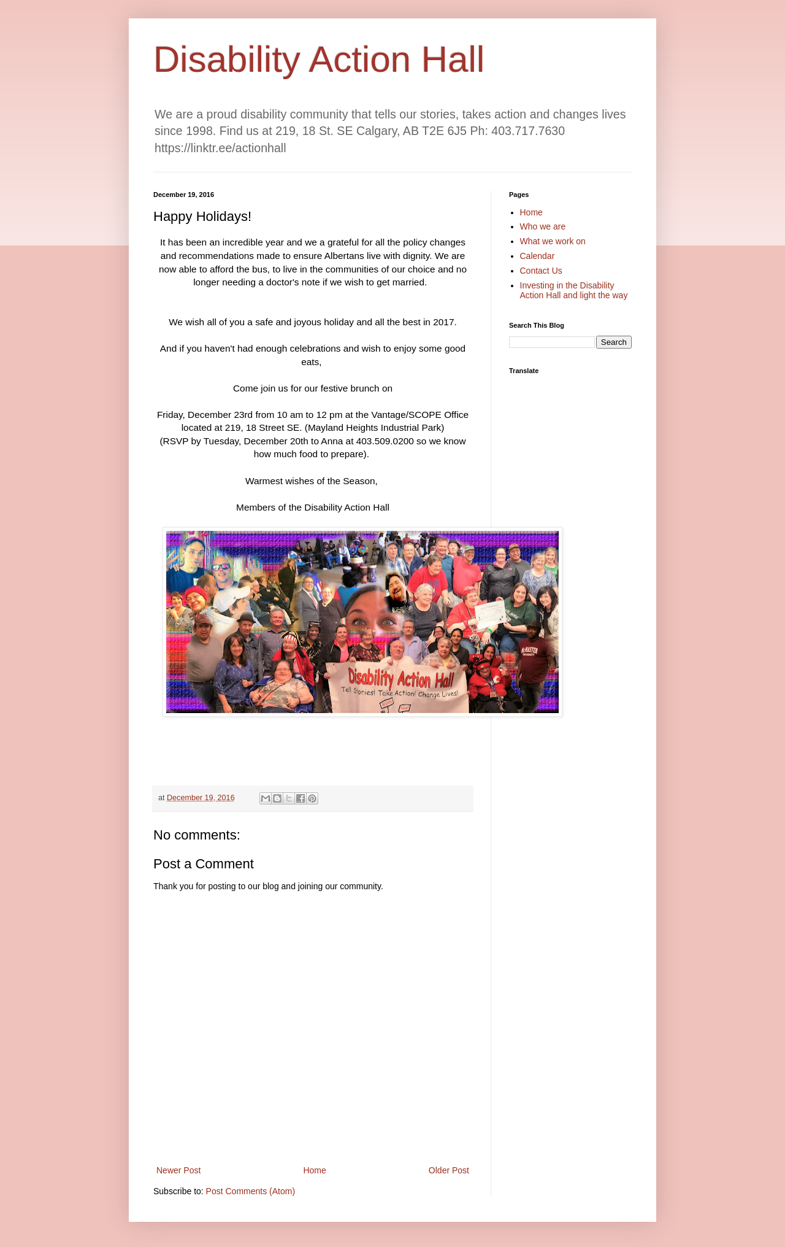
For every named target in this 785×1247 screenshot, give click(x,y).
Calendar (537, 256)
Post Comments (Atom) (250, 1191)
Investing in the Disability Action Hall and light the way (574, 290)
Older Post (449, 1170)
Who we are (543, 226)
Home (314, 1170)
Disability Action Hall (318, 59)
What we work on (553, 241)
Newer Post (178, 1170)
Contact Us (541, 271)
